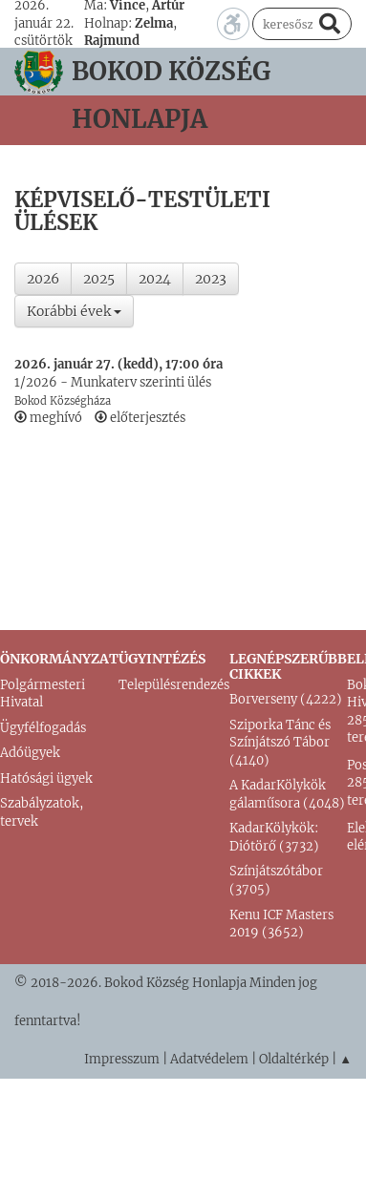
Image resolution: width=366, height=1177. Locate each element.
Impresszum (122, 1059)
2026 (43, 278)
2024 (155, 278)
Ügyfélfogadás (43, 728)
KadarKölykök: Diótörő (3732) (274, 837)
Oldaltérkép (294, 1059)
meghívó (48, 418)
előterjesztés (140, 418)
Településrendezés (173, 685)
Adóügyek (30, 753)
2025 (99, 278)
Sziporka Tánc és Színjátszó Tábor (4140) (280, 742)
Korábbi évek (74, 311)
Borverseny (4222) (285, 699)
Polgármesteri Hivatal (42, 694)
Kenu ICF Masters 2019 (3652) (281, 924)
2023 (210, 278)
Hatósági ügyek (46, 778)
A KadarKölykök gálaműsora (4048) (287, 794)
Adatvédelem (209, 1059)
